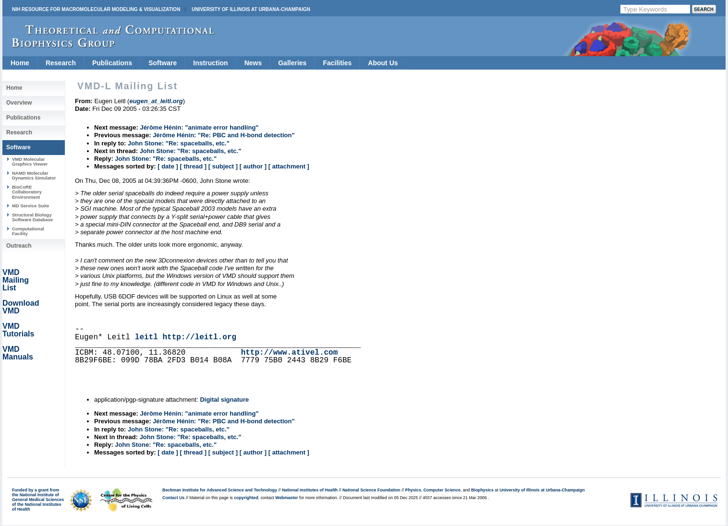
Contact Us (173, 497)
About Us (383, 63)
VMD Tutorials (18, 330)
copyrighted (246, 497)
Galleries (292, 63)
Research (61, 63)
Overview (19, 102)
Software (162, 63)
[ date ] (168, 166)
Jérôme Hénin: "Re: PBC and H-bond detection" (223, 135)
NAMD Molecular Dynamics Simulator (34, 175)
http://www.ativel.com (289, 352)
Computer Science (442, 490)
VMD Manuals (17, 353)
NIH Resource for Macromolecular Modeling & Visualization (96, 9)
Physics (413, 490)
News (253, 63)
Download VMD (20, 307)
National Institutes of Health (310, 490)
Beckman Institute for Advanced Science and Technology (219, 490)
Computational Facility (28, 231)
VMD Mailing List (15, 280)
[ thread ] (193, 166)
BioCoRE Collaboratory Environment (27, 192)
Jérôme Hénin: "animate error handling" (199, 127)
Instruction (210, 63)
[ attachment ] (288, 166)
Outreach (19, 245)
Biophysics (482, 490)
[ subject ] (223, 166)
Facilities (337, 63)
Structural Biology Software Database (32, 217)
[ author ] (253, 166)
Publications (112, 63)
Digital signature (224, 399)
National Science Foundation (371, 490)
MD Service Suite (30, 205)
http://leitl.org (199, 337)
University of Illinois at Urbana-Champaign (251, 9)
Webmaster (286, 497)
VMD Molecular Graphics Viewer (30, 161)
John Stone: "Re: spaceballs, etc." (179, 143)
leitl (146, 337)
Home (20, 63)
